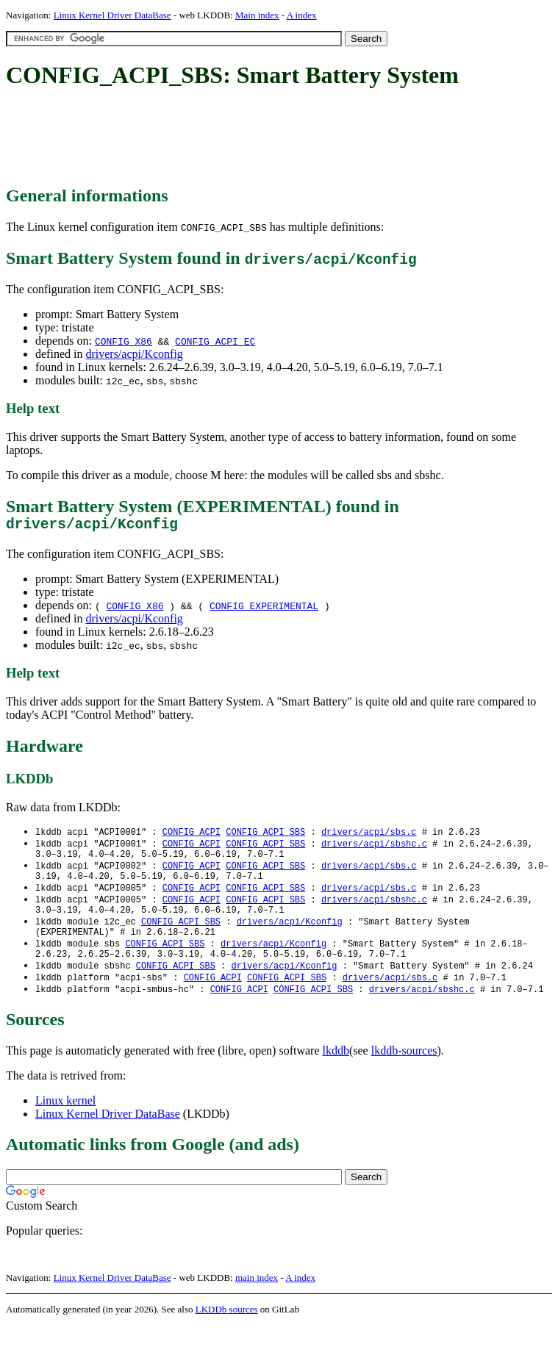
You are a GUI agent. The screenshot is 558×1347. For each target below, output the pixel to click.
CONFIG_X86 (123, 341)
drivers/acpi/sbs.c (369, 836)
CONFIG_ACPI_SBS (265, 836)
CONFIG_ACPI (191, 836)
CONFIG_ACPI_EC (215, 341)
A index (302, 15)
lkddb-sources (404, 1072)
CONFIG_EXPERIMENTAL (264, 609)
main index (256, 1299)
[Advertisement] (273, 138)
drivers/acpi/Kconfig (133, 354)
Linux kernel (65, 1122)
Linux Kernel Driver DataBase (112, 15)
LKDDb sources (227, 1331)
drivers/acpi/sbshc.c (374, 848)
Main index (257, 15)
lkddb (336, 1072)
